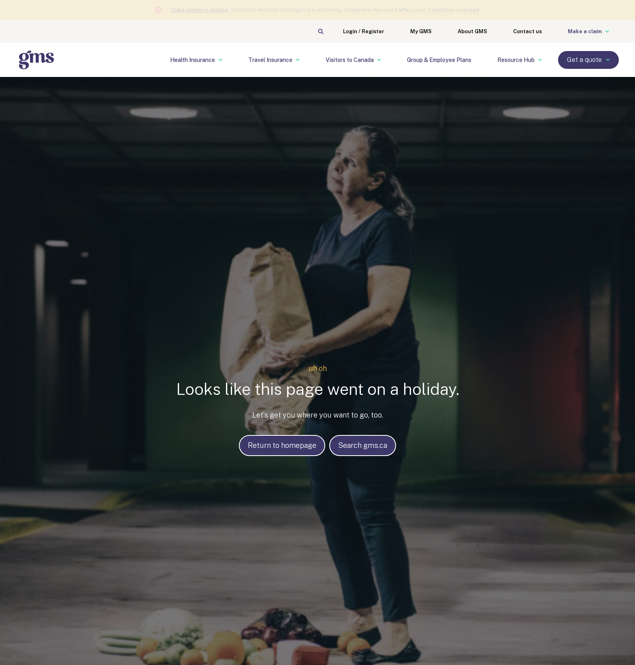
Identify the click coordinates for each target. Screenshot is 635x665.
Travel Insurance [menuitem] (274, 60)
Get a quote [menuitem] (588, 60)
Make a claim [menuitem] (588, 31)
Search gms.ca (362, 445)
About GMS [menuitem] (472, 31)
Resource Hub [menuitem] (519, 60)
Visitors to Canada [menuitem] (353, 60)
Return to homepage (282, 445)
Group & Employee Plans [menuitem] (439, 60)
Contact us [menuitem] (527, 31)
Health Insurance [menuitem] (196, 60)
